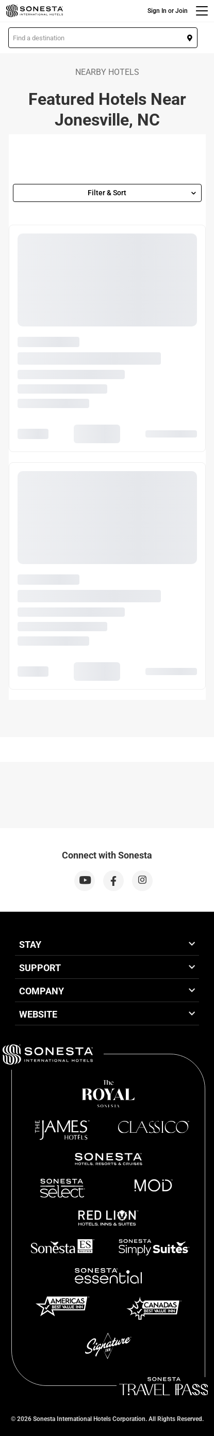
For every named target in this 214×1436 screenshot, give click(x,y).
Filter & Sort (142, 193)
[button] (102, 37)
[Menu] (202, 11)
